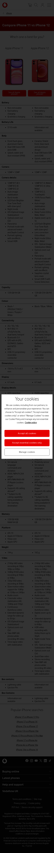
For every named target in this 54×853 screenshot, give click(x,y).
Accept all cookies (27, 433)
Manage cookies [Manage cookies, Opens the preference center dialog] (27, 452)
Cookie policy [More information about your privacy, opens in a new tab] (31, 422)
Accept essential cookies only (27, 442)
